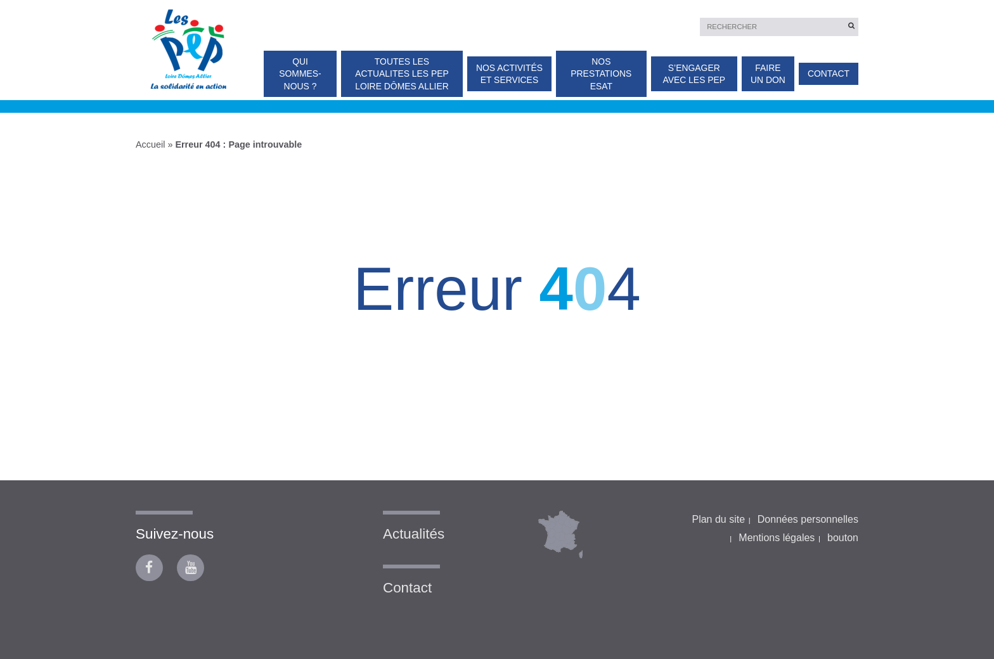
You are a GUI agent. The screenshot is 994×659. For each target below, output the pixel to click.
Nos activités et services (509, 74)
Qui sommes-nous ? (300, 73)
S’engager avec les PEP (693, 74)
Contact (828, 73)
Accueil (150, 144)
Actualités (413, 534)
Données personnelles (808, 519)
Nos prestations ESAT (601, 73)
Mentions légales (777, 537)
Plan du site (718, 519)
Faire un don (768, 74)
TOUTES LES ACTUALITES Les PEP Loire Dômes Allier (402, 73)
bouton (842, 537)
